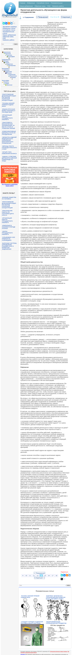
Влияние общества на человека (9, 198)
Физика (13, 77)
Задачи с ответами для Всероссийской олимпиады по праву (9, 159)
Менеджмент (6, 68)
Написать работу (8, 40)
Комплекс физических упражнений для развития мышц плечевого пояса (55, 597)
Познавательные (56, 3)
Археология (7, 52)
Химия (7, 83)
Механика (6, 70)
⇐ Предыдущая (42, 17)
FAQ (4, 38)
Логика (7, 62)
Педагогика (8, 71)
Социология (11, 74)
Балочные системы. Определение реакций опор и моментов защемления (9, 246)
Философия (5, 80)
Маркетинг (10, 64)
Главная (22, 3)
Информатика (6, 59)
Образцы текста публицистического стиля (9, 147)
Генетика (9, 55)
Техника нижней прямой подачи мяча (30, 596)
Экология (9, 85)
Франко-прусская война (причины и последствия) (8, 110)
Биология (8, 53)
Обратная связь (8, 36)
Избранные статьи (9, 28)
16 (49, 575)
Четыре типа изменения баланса (9, 152)
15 (45, 575)
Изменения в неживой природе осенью (8, 227)
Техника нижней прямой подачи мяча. (8, 105)
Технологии (13, 76)
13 (37, 575)
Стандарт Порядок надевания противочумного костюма (32, 622)
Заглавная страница (10, 26)
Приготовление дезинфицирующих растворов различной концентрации (9, 97)
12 (34, 575)
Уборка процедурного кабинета (7, 233)
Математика (12, 65)
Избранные (31, 3)
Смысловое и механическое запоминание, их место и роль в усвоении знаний (8, 125)
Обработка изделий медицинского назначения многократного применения (9, 140)
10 (26, 575)
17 (52, 575)
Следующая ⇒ (39, 578)
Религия (9, 73)
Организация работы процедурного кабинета (7, 117)
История (6, 61)
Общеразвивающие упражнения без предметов (56, 622)
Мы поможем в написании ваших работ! (9, 185)
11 (30, 575)
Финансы (6, 82)
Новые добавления (9, 35)
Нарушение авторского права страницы (58, 651)
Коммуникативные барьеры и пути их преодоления (9, 133)
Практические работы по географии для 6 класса (8, 213)
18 (56, 575)
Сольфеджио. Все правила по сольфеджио (8, 239)
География (11, 56)
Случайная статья (9, 30)
